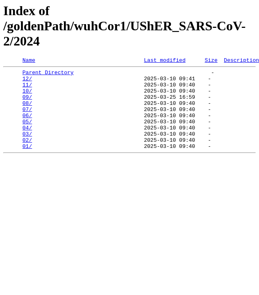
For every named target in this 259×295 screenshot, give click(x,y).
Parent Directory (48, 74)
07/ (27, 119)
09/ (27, 104)
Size (210, 61)
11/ (27, 89)
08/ (27, 111)
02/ (27, 155)
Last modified (164, 61)
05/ (27, 133)
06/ (27, 126)
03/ (27, 148)
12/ (27, 82)
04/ (27, 141)
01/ (27, 163)
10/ (27, 96)
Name (29, 61)
